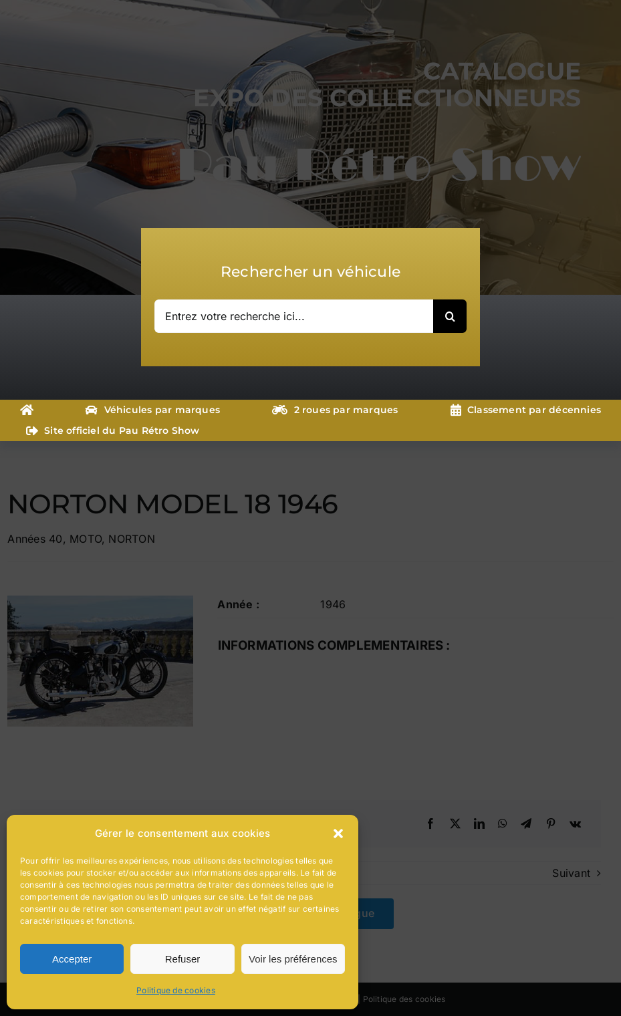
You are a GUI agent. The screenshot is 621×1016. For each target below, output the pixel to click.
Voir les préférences (293, 959)
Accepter (72, 959)
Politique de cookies (175, 990)
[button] (338, 833)
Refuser (183, 959)
